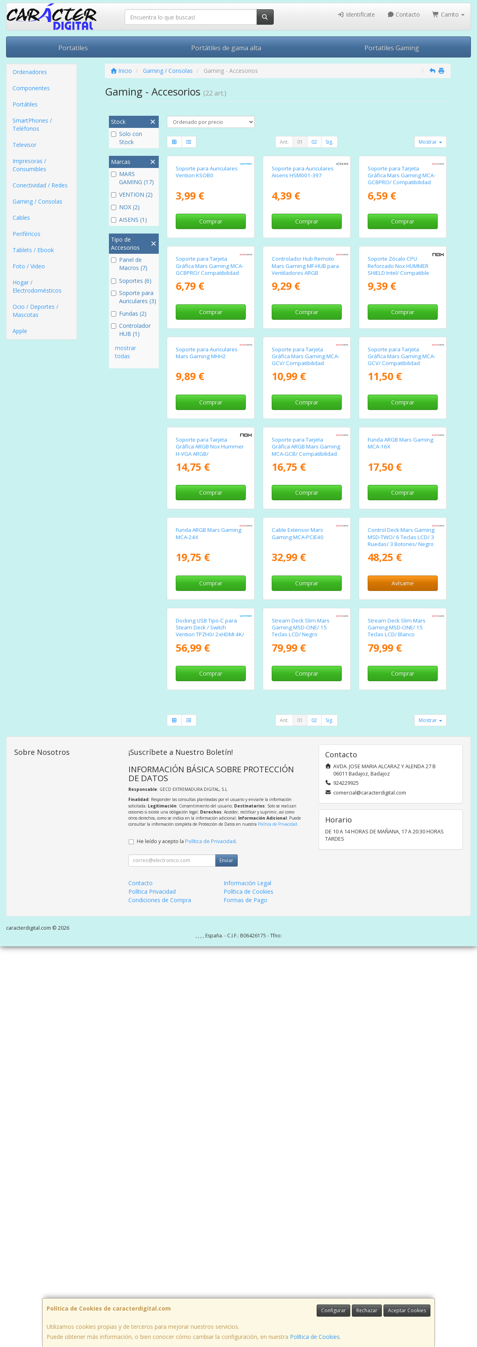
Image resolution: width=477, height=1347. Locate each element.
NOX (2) (125, 207)
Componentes (31, 88)
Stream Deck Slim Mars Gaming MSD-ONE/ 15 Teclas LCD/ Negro (301, 1028)
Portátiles (25, 104)
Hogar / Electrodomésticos (37, 286)
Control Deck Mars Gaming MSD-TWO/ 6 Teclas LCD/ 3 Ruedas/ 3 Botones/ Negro (401, 871)
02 (314, 141)
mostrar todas (125, 352)
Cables (21, 217)
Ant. (284, 141)
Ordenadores (30, 72)
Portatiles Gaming (391, 47)
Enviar (226, 1261)
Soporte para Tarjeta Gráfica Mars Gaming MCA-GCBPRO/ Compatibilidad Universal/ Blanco (401, 246)
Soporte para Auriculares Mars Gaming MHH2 (207, 553)
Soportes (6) (131, 281)
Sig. (329, 141)
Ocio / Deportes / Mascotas (35, 311)
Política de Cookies (315, 1337)
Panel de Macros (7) (129, 264)
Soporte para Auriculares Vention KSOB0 (207, 239)
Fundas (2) (129, 313)
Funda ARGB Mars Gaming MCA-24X (208, 867)
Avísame (403, 917)
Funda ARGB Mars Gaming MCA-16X (400, 710)
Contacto (403, 14)
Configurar (333, 1310)
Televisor (24, 145)
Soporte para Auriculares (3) (133, 297)
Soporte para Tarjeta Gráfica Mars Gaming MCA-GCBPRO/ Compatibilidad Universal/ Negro (209, 403)
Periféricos (26, 234)
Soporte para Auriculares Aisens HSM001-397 (303, 239)
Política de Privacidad (277, 1225)
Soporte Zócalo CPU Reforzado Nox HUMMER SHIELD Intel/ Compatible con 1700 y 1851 (398, 403)
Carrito (448, 14)
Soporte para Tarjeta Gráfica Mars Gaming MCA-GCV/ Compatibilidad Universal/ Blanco (401, 560)
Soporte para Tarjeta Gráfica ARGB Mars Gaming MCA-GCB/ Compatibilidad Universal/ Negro (306, 717)
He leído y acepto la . (187, 1242)
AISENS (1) (129, 219)
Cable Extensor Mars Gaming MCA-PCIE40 (298, 867)
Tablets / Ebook (33, 250)
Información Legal (247, 1284)
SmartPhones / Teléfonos (32, 124)
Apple (20, 331)
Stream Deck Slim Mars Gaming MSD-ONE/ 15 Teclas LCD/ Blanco (397, 1028)
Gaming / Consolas (37, 201)
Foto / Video (29, 266)
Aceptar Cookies (407, 1310)
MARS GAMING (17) (132, 178)
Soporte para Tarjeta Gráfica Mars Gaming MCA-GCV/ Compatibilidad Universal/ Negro (305, 560)
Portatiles (73, 47)
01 (300, 141)
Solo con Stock (126, 138)
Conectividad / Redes (40, 185)
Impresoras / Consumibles (29, 165)
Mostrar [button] (430, 141)
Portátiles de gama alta (226, 47)
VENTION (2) (132, 194)
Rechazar (366, 1310)
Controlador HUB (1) (131, 330)
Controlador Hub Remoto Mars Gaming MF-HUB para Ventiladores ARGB (305, 399)
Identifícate (356, 14)
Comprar (210, 288)
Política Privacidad (152, 1292)
